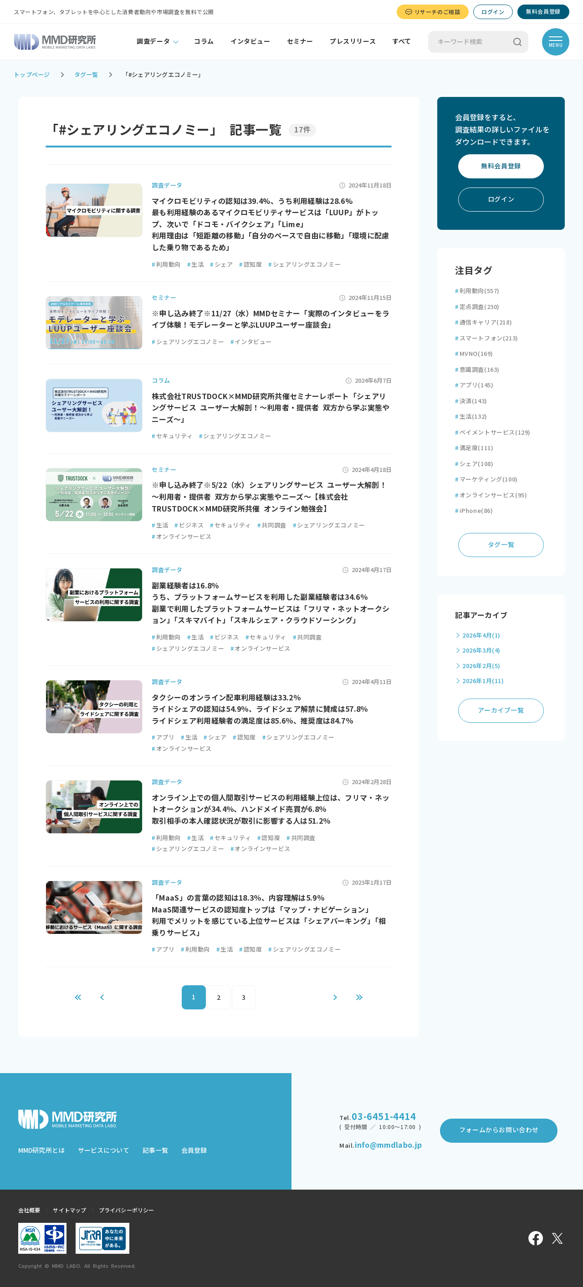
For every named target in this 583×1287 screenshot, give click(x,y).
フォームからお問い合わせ (499, 1130)
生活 (195, 265)
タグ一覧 (86, 75)
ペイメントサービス (493, 433)
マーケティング (486, 479)
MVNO (474, 354)
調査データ (153, 41)
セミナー (300, 41)
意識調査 (477, 370)
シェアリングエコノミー (304, 265)
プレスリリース (353, 41)
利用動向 (166, 265)
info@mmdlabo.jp (388, 1145)
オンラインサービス (182, 537)
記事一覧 (155, 1150)
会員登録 (194, 1150)
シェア (221, 265)
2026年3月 (481, 651)
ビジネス (189, 525)
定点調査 (477, 307)
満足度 (474, 448)
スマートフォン (486, 338)
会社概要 (29, 1210)
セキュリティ (172, 436)
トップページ (32, 75)
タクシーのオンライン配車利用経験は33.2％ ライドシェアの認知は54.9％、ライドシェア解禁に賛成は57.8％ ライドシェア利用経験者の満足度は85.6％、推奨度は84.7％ (260, 709)
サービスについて (103, 1150)
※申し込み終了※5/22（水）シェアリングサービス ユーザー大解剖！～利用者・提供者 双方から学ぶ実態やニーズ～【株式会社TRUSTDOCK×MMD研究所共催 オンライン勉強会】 (269, 496)
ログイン (492, 12)
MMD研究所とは (41, 1150)
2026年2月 (481, 666)
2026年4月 (481, 635)
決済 (471, 401)
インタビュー (250, 41)
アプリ (163, 737)
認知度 (250, 265)
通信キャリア (483, 322)
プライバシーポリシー (126, 1210)
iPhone (474, 511)
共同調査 (271, 525)
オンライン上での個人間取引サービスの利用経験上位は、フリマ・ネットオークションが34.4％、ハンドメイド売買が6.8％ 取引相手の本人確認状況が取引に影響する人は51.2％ (270, 809)
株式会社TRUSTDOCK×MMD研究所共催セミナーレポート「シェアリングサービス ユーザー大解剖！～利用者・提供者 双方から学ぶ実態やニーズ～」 (271, 408)
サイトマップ (69, 1210)
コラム (204, 41)
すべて (401, 41)
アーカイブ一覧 (501, 710)
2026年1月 (483, 681)
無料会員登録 (543, 11)
